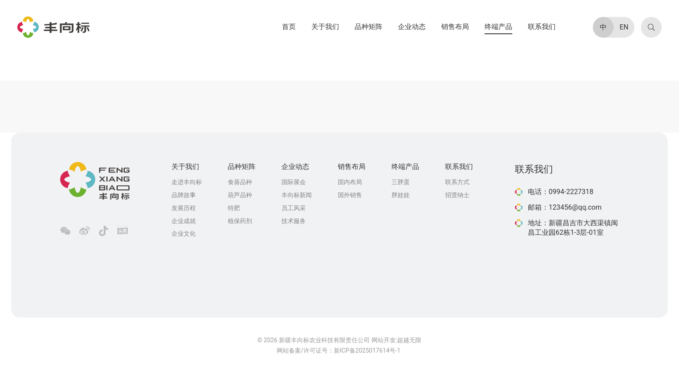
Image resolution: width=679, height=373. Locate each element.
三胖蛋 (400, 181)
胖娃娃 (400, 194)
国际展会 (293, 181)
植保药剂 (240, 220)
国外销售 (350, 194)
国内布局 (350, 181)
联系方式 (457, 181)
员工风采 (293, 207)
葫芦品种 (240, 194)
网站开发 (384, 340)
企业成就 (183, 220)
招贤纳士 (457, 194)
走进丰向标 (186, 181)
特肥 (234, 207)
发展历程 (183, 207)
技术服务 (293, 220)
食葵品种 (240, 181)
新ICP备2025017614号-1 (367, 350)
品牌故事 (183, 194)
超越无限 (409, 340)
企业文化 (183, 233)
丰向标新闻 (296, 194)
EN (624, 27)
